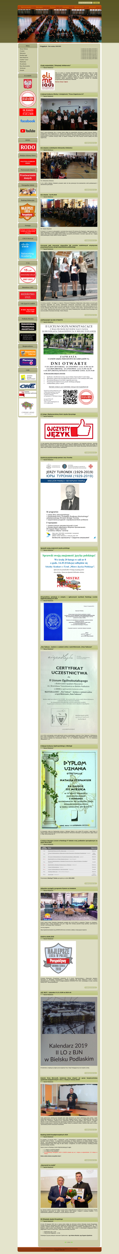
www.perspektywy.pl (53, 982)
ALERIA (66, 7)
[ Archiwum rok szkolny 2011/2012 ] (89, 53)
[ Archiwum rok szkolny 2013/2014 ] (89, 50)
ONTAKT (92, 7)
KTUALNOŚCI (26, 7)
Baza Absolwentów (25, 66)
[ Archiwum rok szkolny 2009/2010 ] (89, 56)
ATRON (53, 7)
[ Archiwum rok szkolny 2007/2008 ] (89, 58)
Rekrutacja (23, 53)
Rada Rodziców (24, 57)
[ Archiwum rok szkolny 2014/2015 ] (89, 49)
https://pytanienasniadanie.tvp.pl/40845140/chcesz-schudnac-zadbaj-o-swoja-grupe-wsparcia (64, 930)
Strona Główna (24, 49)
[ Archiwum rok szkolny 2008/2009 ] (89, 57)
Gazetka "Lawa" (24, 59)
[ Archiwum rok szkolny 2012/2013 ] (89, 51)
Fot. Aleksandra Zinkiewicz (47, 180)
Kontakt (22, 70)
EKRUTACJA (79, 7)
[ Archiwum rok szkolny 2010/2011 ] (89, 54)
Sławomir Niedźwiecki (48, 67)
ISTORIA (39, 7)
